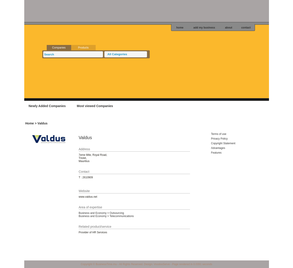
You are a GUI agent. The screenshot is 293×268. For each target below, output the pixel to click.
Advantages (218, 148)
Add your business (241, 106)
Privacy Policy (219, 138)
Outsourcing (117, 213)
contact (246, 27)
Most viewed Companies (95, 106)
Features (216, 152)
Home (29, 123)
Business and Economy (93, 213)
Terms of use (218, 134)
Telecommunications (122, 216)
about (228, 27)
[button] (125, 54)
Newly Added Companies (47, 106)
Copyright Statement (223, 143)
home (179, 27)
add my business (204, 27)
